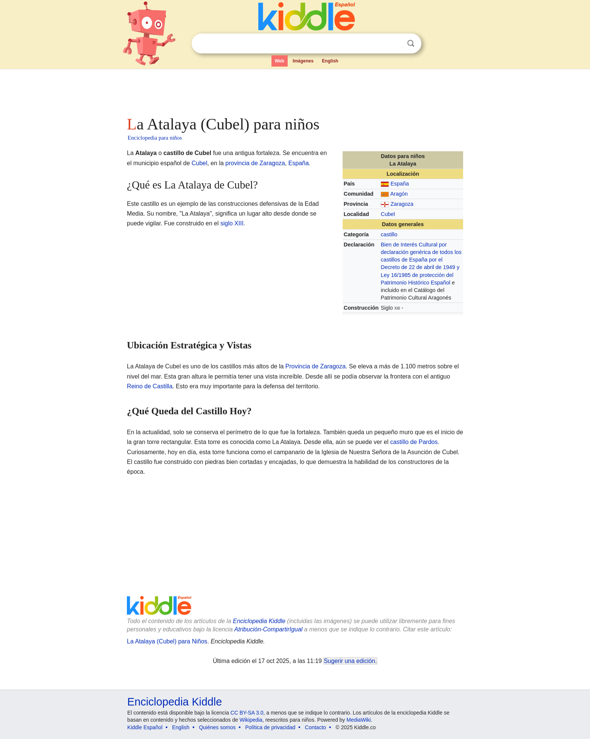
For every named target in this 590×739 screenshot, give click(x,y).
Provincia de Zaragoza (315, 366)
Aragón (398, 194)
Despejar (395, 43)
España (399, 184)
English (330, 61)
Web (279, 61)
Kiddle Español (144, 727)
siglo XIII (231, 223)
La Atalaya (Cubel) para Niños (167, 641)
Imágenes (303, 61)
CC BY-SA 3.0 (246, 713)
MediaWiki (358, 720)
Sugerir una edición (349, 661)
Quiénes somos (217, 727)
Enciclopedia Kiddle (259, 621)
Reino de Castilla (149, 386)
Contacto (315, 727)
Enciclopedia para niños (155, 138)
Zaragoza (401, 204)
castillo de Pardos (414, 442)
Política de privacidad (270, 727)
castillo (389, 234)
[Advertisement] (294, 90)
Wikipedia (250, 720)
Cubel (388, 214)
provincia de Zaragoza (255, 163)
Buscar (411, 43)
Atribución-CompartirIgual (268, 629)
